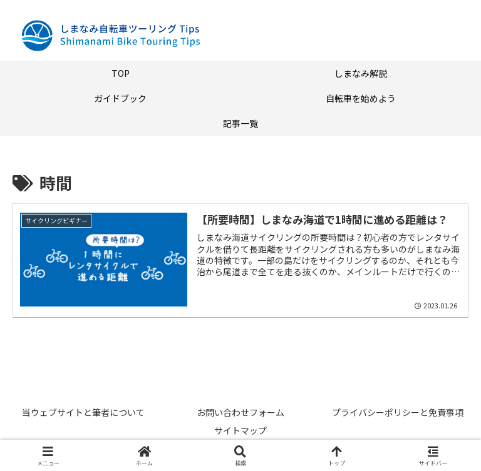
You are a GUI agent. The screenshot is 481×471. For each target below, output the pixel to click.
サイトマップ (240, 430)
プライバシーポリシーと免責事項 (397, 412)
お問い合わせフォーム (240, 412)
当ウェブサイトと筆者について (83, 412)
